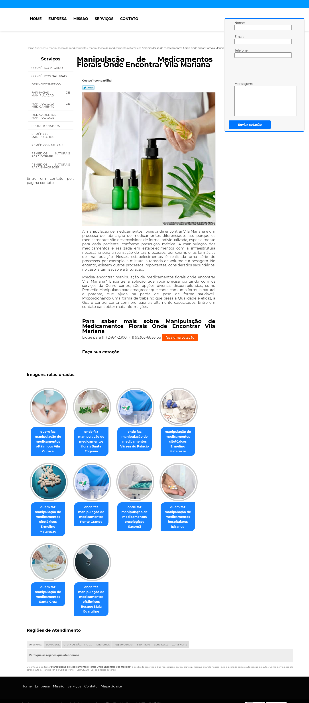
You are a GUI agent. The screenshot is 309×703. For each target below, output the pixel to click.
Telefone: (238, 53)
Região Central (123, 640)
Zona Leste (161, 640)
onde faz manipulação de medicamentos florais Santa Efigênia (94, 441)
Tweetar (88, 87)
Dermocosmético (46, 84)
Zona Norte (179, 640)
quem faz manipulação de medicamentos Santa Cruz (49, 594)
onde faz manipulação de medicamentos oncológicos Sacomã (139, 517)
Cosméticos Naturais (49, 76)
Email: (238, 39)
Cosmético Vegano (47, 68)
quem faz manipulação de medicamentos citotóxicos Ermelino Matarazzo (49, 519)
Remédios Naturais (47, 145)
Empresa (57, 19)
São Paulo (143, 640)
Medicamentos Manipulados (43, 116)
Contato (129, 19)
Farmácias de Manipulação (50, 94)
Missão (80, 19)
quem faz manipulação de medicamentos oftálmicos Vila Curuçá (49, 441)
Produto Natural (46, 126)
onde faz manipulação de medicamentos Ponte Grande (94, 514)
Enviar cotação (250, 125)
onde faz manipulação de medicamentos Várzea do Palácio (139, 439)
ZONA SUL (53, 640)
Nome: (238, 25)
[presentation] (262, 71)
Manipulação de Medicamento (50, 105)
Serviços (104, 19)
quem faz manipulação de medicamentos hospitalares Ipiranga (184, 517)
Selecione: (35, 640)
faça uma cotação (179, 338)
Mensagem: (238, 99)
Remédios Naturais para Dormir (50, 155)
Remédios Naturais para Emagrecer (50, 166)
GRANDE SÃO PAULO (77, 640)
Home (36, 19)
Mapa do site (111, 682)
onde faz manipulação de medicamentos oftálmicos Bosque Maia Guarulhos (94, 597)
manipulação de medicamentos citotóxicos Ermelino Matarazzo (184, 441)
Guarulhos (103, 640)
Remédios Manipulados (43, 135)
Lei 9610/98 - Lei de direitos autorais (96, 665)
